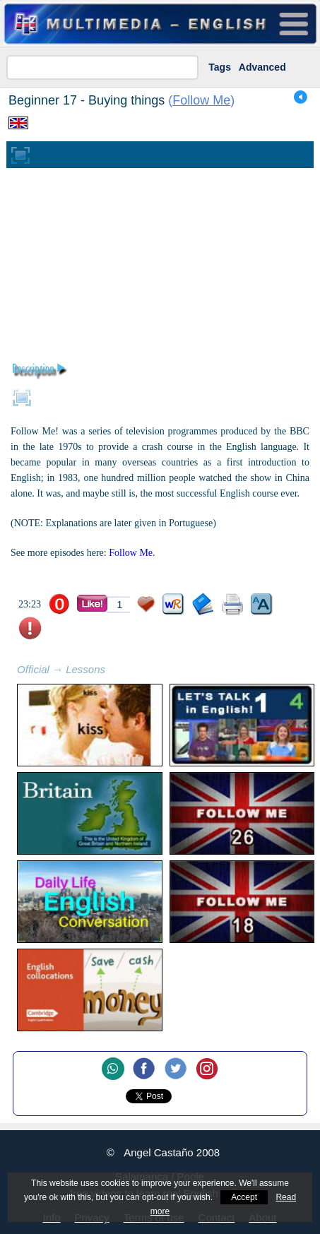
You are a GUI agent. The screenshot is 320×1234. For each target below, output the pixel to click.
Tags (219, 67)
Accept (244, 1197)
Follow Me (201, 100)
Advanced (262, 67)
